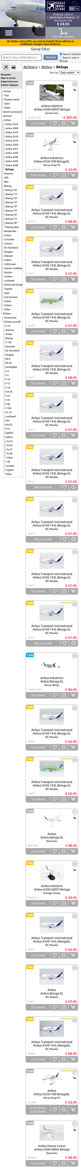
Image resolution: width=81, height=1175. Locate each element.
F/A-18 (8, 391)
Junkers (8, 276)
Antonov (8, 173)
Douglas (8, 251)
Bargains (6, 74)
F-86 (7, 404)
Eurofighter (11, 367)
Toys (6, 95)
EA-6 (7, 359)
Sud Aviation (10, 297)
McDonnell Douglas (14, 284)
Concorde (9, 239)
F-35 (7, 400)
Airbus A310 (11, 132)
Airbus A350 (11, 161)
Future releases (9, 85)
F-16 (7, 387)
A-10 (7, 326)
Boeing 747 (11, 206)
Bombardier (10, 231)
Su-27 (10, 449)
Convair (8, 243)
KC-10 (8, 412)
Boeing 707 (11, 190)
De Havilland (11, 247)
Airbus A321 (11, 149)
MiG (7, 420)
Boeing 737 (11, 202)
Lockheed (9, 280)
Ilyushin (8, 272)
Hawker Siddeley (13, 268)
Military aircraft (12, 321)
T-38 (7, 461)
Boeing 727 (11, 198)
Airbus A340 (11, 157)
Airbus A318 (11, 136)
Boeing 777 (11, 219)
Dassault (10, 346)
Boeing (7, 186)
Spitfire (9, 433)
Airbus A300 (11, 128)
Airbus (7, 120)
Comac (7, 235)
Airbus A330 (11, 153)
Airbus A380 (11, 165)
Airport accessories (13, 112)
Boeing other (12, 227)
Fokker (7, 260)
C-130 (8, 342)
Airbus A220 (11, 124)
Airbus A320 (11, 144)
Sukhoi (7, 301)
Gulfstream (10, 264)
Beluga (9, 169)
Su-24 (10, 445)
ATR (6, 177)
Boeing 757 (11, 210)
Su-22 (10, 441)
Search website (71, 54)
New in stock (8, 78)
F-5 (7, 375)
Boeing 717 (11, 194)
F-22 (7, 396)
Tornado (9, 466)
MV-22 (8, 424)
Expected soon (9, 81)
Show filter (40, 49)
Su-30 (10, 453)
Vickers (8, 305)
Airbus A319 (11, 140)
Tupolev (8, 289)
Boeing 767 (11, 214)
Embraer (8, 256)
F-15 (7, 383)
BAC (6, 181)
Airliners (7, 116)
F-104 (8, 408)
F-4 (7, 371)
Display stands (11, 99)
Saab (6, 293)
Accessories (10, 317)
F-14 (7, 379)
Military (7, 313)
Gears (7, 103)
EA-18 (8, 363)
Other (7, 107)
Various (7, 91)
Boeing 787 (11, 223)
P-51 (7, 428)
